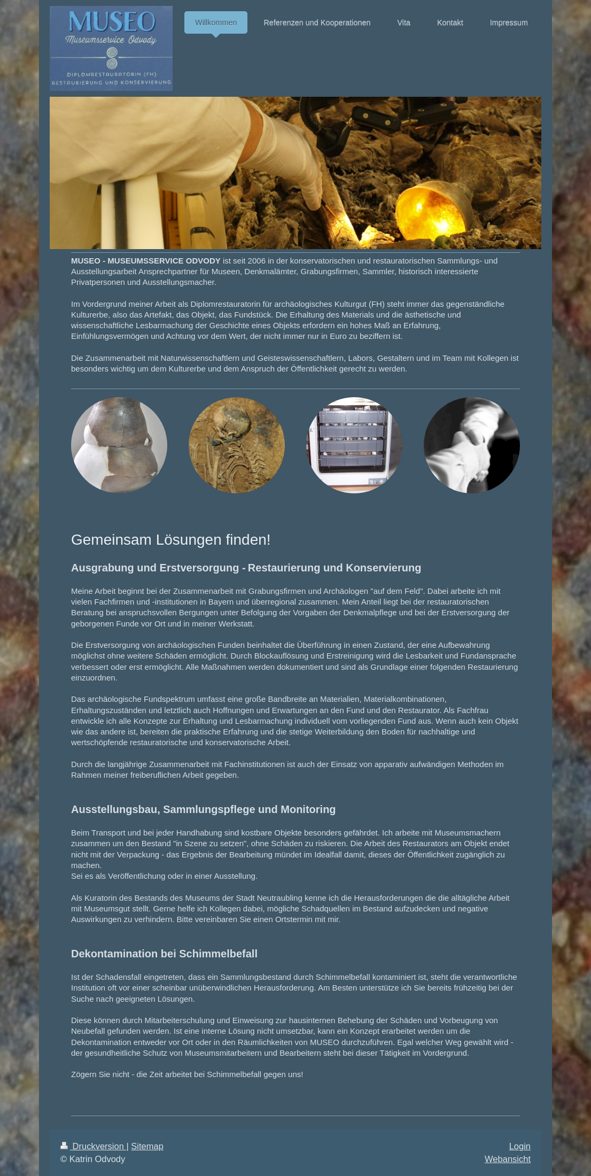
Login (520, 1146)
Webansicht (508, 1159)
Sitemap (147, 1146)
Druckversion (93, 1146)
